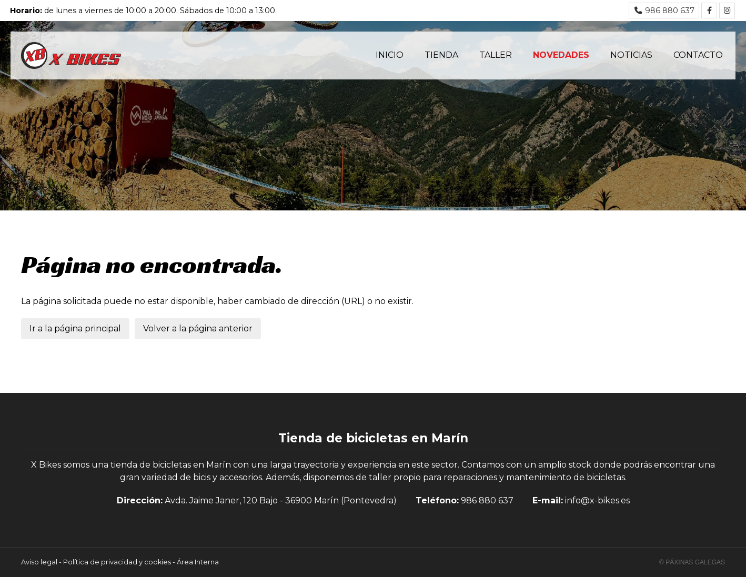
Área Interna (198, 562)
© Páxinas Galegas (692, 562)
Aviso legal (39, 562)
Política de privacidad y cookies (117, 562)
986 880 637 (487, 500)
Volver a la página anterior (198, 328)
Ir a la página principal (75, 328)
